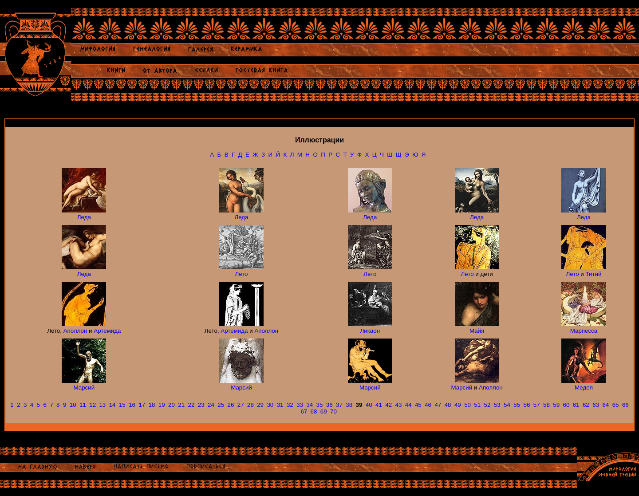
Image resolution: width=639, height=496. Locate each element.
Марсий (84, 387)
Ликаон (370, 330)
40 (369, 405)
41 (378, 405)
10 (73, 405)
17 (141, 405)
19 (161, 405)
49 (457, 405)
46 (428, 405)
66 (625, 405)
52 (487, 405)
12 (92, 405)
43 (398, 405)
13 (102, 405)
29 (260, 405)
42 (388, 405)
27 (240, 405)
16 (132, 405)
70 (333, 411)
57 (536, 405)
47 (437, 405)
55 (516, 405)
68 (314, 411)
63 (595, 405)
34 (309, 405)
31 (280, 405)
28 (250, 405)
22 (191, 405)
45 (418, 405)
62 (586, 405)
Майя (476, 330)
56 (527, 405)
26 (231, 405)
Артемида (107, 330)
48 (448, 405)
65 (615, 405)
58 (546, 405)
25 (220, 405)
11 (82, 405)
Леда (84, 217)
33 (299, 405)
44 (408, 405)
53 (497, 405)
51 (477, 405)
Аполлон (75, 330)
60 (566, 405)
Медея (584, 387)
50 (467, 405)
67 (303, 411)
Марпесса (583, 330)
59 (556, 405)
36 (329, 405)
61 (576, 405)
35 (319, 405)
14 (112, 405)
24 (211, 405)
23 (201, 405)
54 (507, 405)
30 (270, 405)
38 (349, 405)
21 (181, 405)
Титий (593, 274)
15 (122, 405)
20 (171, 405)
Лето (241, 274)
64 (605, 405)
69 (323, 411)
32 (290, 405)
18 (152, 405)
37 (339, 405)
